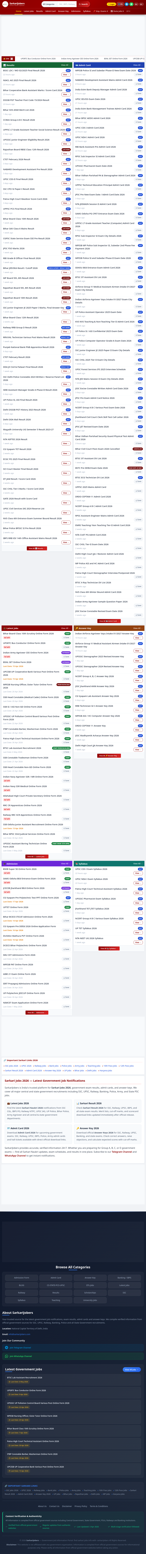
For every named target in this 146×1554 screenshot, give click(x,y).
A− (141, 4)
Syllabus (87, 11)
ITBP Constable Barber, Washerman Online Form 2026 (32, 1455)
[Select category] (49, 4)
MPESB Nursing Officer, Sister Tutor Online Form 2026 (32, 1417)
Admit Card (50, 11)
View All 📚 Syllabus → (109, 948)
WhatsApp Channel (15, 1155)
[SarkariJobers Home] (13, 4)
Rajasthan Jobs (81, 1494)
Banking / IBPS (124, 1279)
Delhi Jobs (91, 1070)
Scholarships (90, 1294)
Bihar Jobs (79, 1070)
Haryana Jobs (106, 1070)
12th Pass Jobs (127, 1065)
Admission (76, 11)
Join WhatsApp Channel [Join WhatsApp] (18, 1356)
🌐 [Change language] (120, 4)
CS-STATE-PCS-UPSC (56, 1286)
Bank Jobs (53, 1065)
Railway (21, 1294)
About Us (42, 1506)
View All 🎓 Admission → (37, 1012)
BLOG (21, 1286)
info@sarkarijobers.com (19, 1334)
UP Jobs (67, 1070)
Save (138, 74)
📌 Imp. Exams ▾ (100, 11)
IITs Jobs (90, 1286)
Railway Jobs (40, 1065)
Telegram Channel (122, 1151)
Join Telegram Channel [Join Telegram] (18, 1347)
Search (83, 4)
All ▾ (128, 11)
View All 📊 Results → (37, 548)
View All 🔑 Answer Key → (109, 756)
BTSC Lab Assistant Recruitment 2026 (24, 1379)
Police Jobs (67, 1065)
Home (18, 11)
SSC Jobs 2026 (11, 1065)
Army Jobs (79, 1065)
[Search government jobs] (67, 4)
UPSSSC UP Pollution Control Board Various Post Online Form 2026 (38, 1404)
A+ (136, 4)
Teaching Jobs (94, 1065)
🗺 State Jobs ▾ (117, 11)
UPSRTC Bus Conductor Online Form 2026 (44, 58)
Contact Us (54, 1506)
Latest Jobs (29, 11)
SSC (124, 1294)
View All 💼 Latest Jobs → (36, 856)
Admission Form (21, 1279)
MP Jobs (106, 1494)
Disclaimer (67, 1506)
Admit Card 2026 (34, 1070)
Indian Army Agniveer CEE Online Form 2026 (85, 58)
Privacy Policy (81, 1506)
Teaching (56, 1301)
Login (111, 4)
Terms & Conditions (99, 1506)
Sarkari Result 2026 (14, 1070)
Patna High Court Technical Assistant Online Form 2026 (33, 1442)
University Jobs (90, 1301)
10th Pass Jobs (110, 1065)
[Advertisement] (73, 36)
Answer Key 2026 (53, 1070)
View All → (66, 65)
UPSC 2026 (26, 1065)
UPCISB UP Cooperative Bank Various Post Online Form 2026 (35, 1468)
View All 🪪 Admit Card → (109, 621)
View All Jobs (132, 1369)
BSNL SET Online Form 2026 (121, 58)
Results (39, 11)
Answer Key (63, 11)
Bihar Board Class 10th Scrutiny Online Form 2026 (30, 1430)
